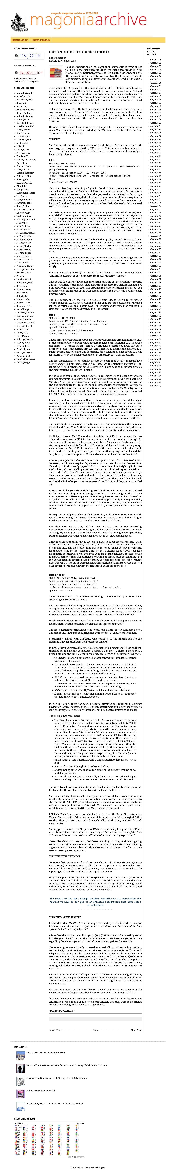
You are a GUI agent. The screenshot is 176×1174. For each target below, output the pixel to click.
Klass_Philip (22, 206)
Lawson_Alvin (23, 213)
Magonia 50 (155, 222)
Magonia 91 (155, 359)
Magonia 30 (155, 156)
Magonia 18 (155, 116)
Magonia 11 (155, 93)
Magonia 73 (155, 299)
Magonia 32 (155, 162)
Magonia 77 (155, 312)
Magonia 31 (155, 159)
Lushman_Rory (23, 216)
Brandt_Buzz (22, 106)
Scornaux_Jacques (25, 316)
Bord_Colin (21, 103)
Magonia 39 (155, 186)
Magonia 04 (155, 69)
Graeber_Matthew (25, 173)
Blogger (101, 1168)
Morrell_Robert (23, 256)
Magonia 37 (155, 179)
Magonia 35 (155, 172)
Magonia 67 (155, 279)
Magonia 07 (155, 79)
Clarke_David (22, 133)
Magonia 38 (155, 182)
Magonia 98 (155, 382)
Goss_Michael (23, 169)
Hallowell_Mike (24, 176)
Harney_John (22, 179)
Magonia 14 (155, 103)
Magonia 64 (155, 269)
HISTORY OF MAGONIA (41, 40)
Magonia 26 (155, 143)
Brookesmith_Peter (25, 109)
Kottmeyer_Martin (25, 209)
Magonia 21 (155, 126)
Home (96, 1030)
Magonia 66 (155, 276)
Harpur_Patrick (24, 183)
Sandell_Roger (23, 309)
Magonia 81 (155, 325)
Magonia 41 (155, 192)
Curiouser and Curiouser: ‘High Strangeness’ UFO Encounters (57, 1078)
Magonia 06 (155, 76)
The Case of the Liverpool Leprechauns (46, 1052)
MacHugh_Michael (25, 219)
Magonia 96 (155, 375)
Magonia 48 (155, 216)
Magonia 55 (155, 239)
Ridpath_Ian (22, 296)
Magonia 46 (155, 209)
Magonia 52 (155, 229)
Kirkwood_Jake (24, 203)
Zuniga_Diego (23, 362)
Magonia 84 (155, 336)
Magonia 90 (155, 355)
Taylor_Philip (23, 342)
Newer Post (55, 1030)
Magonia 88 (155, 349)
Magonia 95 (155, 372)
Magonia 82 (155, 329)
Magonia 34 (155, 169)
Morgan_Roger (23, 253)
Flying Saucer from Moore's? (41, 1090)
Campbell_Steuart (25, 123)
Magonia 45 (155, 206)
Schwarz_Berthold (25, 312)
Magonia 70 (155, 289)
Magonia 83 (155, 332)
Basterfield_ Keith (25, 99)
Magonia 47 (155, 212)
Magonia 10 (155, 89)
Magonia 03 (155, 66)
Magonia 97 (155, 379)
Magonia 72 (155, 296)
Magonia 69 (155, 286)
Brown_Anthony (24, 113)
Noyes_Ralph (22, 262)
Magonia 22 (155, 129)
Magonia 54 (155, 236)
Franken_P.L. (22, 156)
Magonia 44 (155, 202)
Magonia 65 (155, 272)
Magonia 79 (155, 319)
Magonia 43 (155, 199)
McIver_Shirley (23, 246)
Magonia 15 (155, 106)
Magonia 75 (155, 306)
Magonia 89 (155, 352)
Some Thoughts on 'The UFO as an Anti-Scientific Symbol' (55, 1103)
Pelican (20, 276)
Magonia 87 (155, 345)
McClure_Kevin (23, 236)
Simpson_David (24, 326)
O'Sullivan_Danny (25, 266)
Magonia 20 (155, 123)
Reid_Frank (22, 292)
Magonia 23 (155, 132)
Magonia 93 (155, 365)
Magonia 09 (155, 86)
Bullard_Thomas (24, 116)
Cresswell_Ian (23, 136)
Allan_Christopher (25, 93)
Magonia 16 (155, 109)
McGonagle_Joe (24, 239)
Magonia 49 (155, 219)
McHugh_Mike (23, 243)
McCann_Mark (23, 229)
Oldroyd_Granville (25, 269)
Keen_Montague (24, 199)
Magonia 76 (155, 309)
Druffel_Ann (22, 143)
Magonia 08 (155, 83)
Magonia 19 (155, 119)
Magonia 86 (155, 342)
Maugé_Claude (23, 226)
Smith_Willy (22, 332)
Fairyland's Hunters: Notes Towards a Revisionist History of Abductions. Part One (67, 1065)
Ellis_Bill (20, 146)
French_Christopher (26, 159)
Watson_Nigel (23, 356)
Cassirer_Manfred (25, 126)
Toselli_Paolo (23, 349)
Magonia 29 (155, 152)
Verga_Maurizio (24, 352)
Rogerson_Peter (24, 306)
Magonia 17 (155, 113)
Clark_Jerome (23, 129)
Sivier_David (22, 329)
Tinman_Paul (22, 346)
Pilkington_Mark (24, 282)
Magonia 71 (155, 292)
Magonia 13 (155, 99)
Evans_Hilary (22, 149)
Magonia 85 (155, 339)
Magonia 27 (155, 146)
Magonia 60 (155, 256)
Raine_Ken (21, 286)
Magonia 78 (155, 316)
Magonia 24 (155, 136)
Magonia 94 (155, 369)
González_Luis (23, 166)
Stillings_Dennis (24, 339)
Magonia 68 (155, 282)
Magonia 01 (155, 59)
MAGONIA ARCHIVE (20, 40)
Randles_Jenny (23, 289)
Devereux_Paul (23, 139)
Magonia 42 (155, 196)
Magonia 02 (155, 63)
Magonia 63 (155, 266)
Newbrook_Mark (24, 259)
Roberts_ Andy (23, 302)
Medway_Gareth (24, 249)
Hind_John (21, 186)
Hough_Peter (22, 189)
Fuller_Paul (22, 163)
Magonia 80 (155, 322)
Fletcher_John (23, 153)
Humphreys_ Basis (25, 193)
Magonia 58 (155, 249)
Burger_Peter (22, 119)
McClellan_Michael (25, 233)
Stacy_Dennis (22, 336)
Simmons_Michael (25, 322)
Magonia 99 (155, 385)
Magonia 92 (155, 362)
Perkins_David (23, 279)
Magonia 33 (155, 166)
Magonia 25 (155, 139)
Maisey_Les (22, 223)
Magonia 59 (155, 252)
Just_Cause (21, 196)
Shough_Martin (24, 319)
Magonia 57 (155, 246)
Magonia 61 (155, 259)
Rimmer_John (23, 299)
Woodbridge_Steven (26, 359)
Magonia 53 (155, 232)
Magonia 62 (155, 262)
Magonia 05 (155, 73)
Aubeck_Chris (23, 96)
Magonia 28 (155, 149)
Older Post (136, 1030)
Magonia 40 (155, 189)
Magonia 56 (155, 242)
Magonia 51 (155, 226)
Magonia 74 (155, 302)
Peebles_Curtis (23, 272)
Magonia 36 (155, 176)
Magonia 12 (155, 96)
